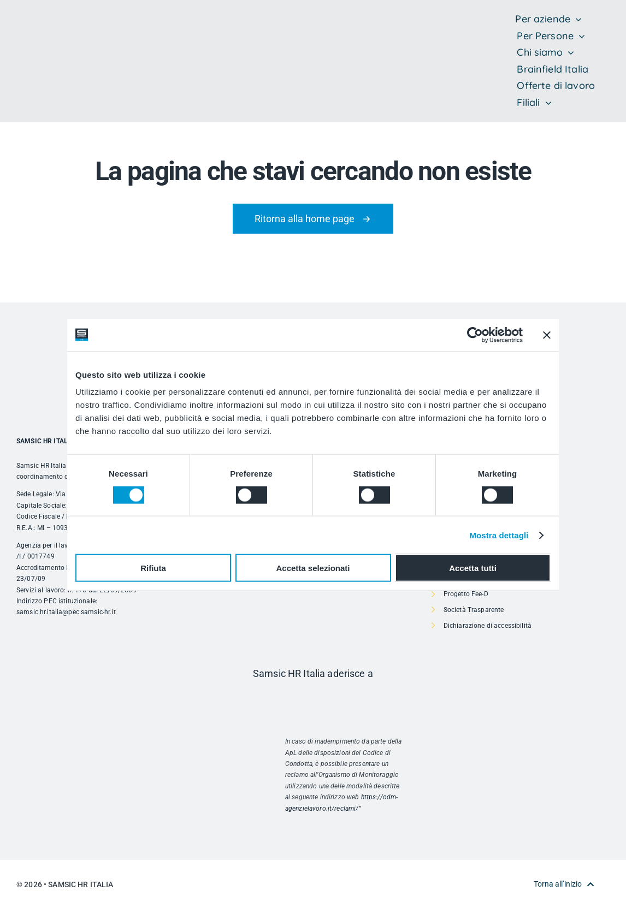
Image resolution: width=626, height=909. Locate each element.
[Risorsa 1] (313, 696)
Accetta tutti (473, 568)
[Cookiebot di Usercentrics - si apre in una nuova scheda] (475, 334)
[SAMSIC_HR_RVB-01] (32, 49)
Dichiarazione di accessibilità (487, 625)
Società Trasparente (474, 610)
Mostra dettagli (498, 534)
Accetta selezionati (313, 568)
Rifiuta (153, 568)
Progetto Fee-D (466, 594)
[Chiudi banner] (547, 334)
